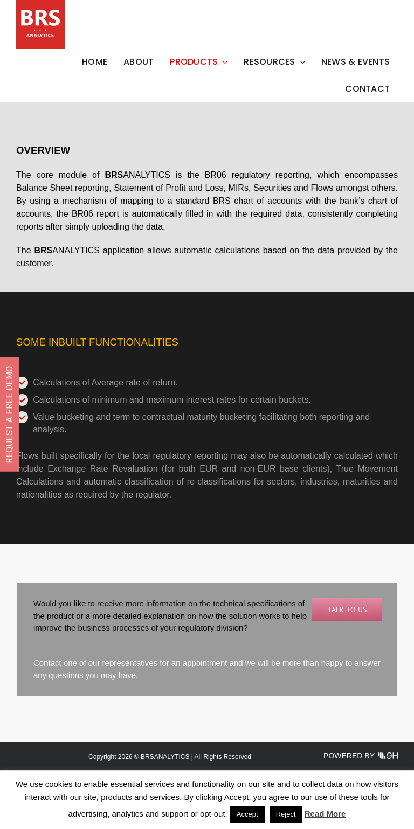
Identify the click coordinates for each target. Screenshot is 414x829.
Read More (325, 813)
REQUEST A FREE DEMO (9, 414)
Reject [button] (286, 814)
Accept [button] (247, 814)
